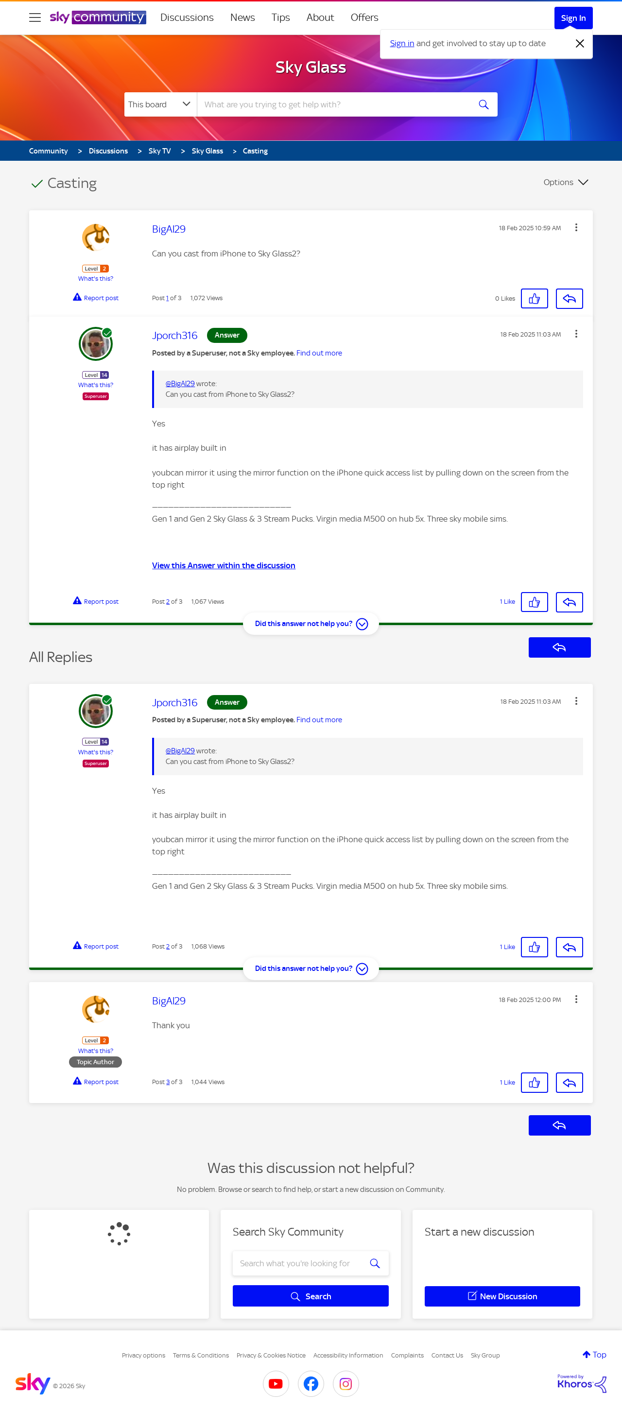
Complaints (407, 1355)
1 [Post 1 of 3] (167, 298)
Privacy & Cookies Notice (271, 1355)
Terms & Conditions (201, 1355)
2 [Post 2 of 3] (168, 601)
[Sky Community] (98, 17)
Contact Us (447, 1355)
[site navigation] (35, 17)
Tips (281, 17)
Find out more (319, 353)
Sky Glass (311, 67)
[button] (576, 227)
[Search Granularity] (160, 104)
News (242, 17)
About (320, 17)
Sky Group (485, 1355)
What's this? (95, 278)
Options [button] (558, 182)
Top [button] (599, 1354)
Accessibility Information (348, 1355)
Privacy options (143, 1355)
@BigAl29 (180, 383)
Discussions (187, 17)
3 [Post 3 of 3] (168, 1082)
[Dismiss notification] (580, 43)
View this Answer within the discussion (223, 565)
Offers (365, 17)
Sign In (573, 18)
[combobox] (332, 104)
